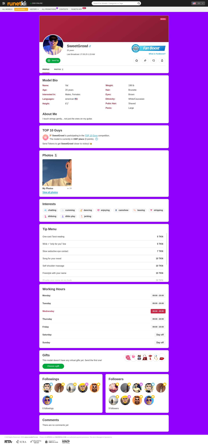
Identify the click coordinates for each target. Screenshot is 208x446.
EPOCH (49, 437)
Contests (63, 9)
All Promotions (49, 9)
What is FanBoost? (157, 54)
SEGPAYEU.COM (60, 437)
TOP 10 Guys (91, 135)
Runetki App (77, 9)
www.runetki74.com (31, 437)
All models (7, 9)
